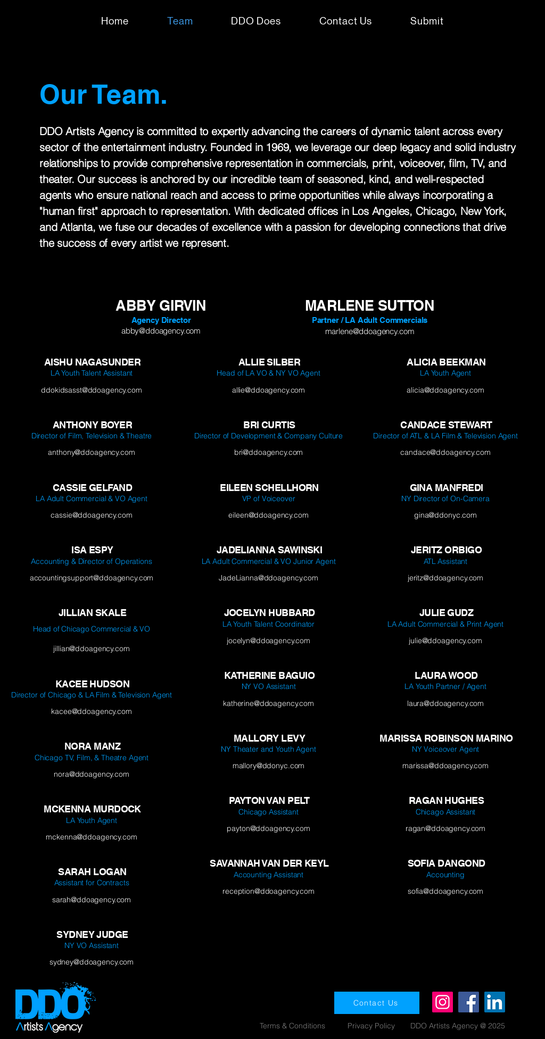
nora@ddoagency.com (91, 774)
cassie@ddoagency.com (91, 515)
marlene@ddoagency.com (370, 331)
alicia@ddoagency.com (445, 390)
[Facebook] (468, 1002)
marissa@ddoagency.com (445, 765)
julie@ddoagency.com (445, 640)
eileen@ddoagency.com (268, 515)
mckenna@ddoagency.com (91, 837)
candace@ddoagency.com (445, 452)
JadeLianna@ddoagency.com (268, 578)
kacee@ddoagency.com (91, 711)
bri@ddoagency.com (268, 452)
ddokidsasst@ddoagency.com (91, 390)
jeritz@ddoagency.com (445, 578)
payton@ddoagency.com (268, 828)
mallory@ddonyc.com (268, 765)
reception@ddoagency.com (268, 891)
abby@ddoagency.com (161, 331)
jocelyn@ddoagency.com (268, 640)
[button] (427, 21)
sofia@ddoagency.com (445, 891)
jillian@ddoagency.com (91, 648)
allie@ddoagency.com (268, 390)
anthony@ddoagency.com (91, 452)
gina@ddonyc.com (445, 515)
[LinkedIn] (494, 1002)
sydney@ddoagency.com (91, 962)
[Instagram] (442, 1002)
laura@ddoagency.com (445, 703)
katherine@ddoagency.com (268, 703)
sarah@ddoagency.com (91, 899)
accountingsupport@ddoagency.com (92, 578)
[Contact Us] (376, 1003)
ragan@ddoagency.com (445, 828)
